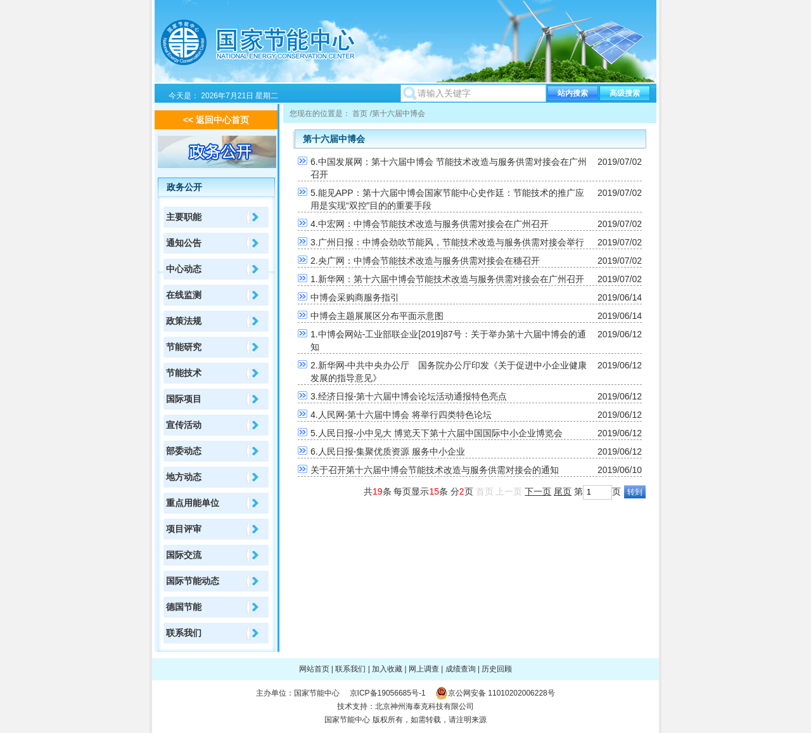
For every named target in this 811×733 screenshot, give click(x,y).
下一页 (538, 491)
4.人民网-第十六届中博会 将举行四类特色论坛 (401, 415)
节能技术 (183, 373)
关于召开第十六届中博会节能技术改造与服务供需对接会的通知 (434, 470)
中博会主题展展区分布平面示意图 (377, 316)
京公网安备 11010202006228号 (501, 693)
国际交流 (183, 555)
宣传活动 (183, 425)
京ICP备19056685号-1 (388, 693)
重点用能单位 (192, 503)
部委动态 (183, 451)
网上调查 (424, 669)
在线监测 (183, 295)
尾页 (563, 491)
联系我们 (183, 633)
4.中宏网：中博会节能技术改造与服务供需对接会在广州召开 (429, 224)
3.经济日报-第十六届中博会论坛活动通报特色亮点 (408, 396)
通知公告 (183, 243)
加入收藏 (387, 669)
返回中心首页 (222, 120)
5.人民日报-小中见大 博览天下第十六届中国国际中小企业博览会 (436, 433)
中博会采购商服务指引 (354, 297)
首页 (359, 113)
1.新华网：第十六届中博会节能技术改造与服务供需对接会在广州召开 (447, 279)
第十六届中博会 (398, 113)
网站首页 (314, 669)
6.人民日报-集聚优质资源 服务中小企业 (387, 451)
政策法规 (183, 321)
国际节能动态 (192, 581)
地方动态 (183, 477)
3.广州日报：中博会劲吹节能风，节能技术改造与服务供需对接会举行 (447, 242)
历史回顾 (497, 669)
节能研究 (183, 347)
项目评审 (183, 529)
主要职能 (183, 217)
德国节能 (183, 607)
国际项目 (183, 399)
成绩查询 (460, 669)
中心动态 (183, 269)
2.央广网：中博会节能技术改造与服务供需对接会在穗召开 (425, 261)
